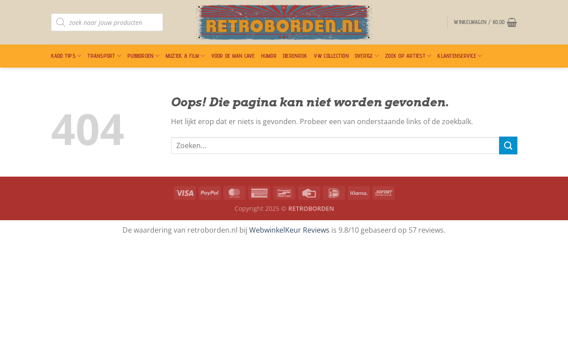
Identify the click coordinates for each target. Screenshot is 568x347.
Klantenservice (459, 56)
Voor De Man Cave (233, 55)
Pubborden (143, 56)
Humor (269, 55)
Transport (104, 56)
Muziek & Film (185, 56)
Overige (367, 56)
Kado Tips (66, 56)
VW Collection (331, 55)
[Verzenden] (508, 145)
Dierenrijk (295, 55)
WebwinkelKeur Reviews (289, 230)
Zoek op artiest (408, 56)
